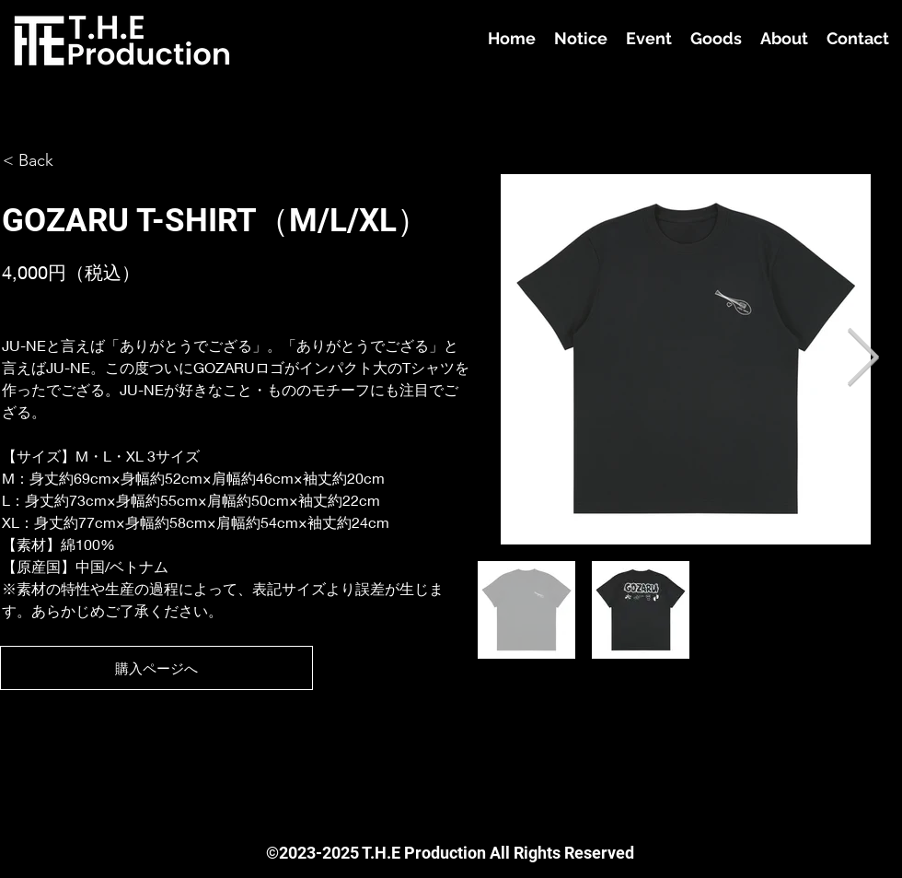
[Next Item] (862, 359)
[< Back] (39, 160)
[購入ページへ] (156, 668)
